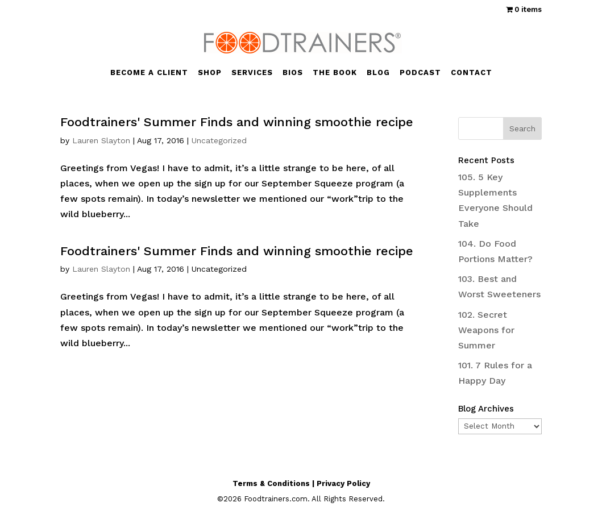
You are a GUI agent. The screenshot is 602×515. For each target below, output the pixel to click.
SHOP (210, 73)
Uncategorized (219, 140)
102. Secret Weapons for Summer (486, 330)
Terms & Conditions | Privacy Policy (301, 483)
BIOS (293, 73)
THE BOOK (335, 73)
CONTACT (471, 73)
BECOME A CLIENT (149, 73)
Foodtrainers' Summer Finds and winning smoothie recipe (236, 122)
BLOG (378, 73)
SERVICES (252, 73)
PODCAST (420, 73)
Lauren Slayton (101, 140)
